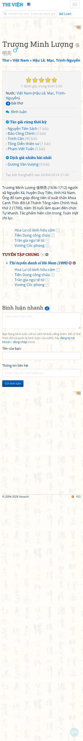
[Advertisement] (41, 67)
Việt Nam (24, 172)
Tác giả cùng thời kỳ (26, 201)
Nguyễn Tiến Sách (22, 207)
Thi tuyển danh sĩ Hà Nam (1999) (38, 425)
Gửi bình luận (13, 545)
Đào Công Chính (21, 212)
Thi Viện (12, 4)
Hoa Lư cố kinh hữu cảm (35, 392)
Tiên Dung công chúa (32, 397)
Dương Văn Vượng (23, 243)
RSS (76, 737)
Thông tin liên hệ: (15, 527)
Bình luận (19, 190)
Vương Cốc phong (29, 407)
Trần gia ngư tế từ (29, 402)
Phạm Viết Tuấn (21, 227)
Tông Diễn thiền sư (23, 222)
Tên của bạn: (11, 510)
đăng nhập (20, 504)
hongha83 (25, 254)
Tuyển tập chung (20, 416)
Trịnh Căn (16, 217)
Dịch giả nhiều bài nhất (29, 237)
